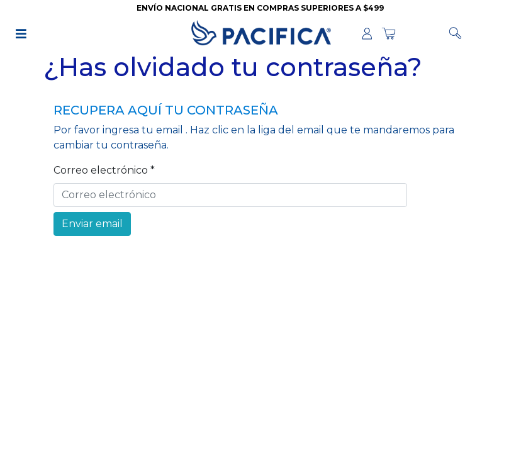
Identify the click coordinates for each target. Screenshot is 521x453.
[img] (21, 34)
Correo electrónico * (104, 170)
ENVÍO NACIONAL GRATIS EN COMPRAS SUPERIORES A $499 (260, 8)
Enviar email (92, 224)
